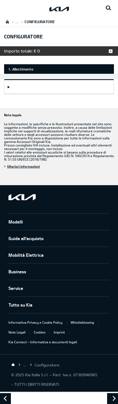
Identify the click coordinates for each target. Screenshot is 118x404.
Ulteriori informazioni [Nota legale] (23, 166)
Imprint (59, 332)
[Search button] (108, 8)
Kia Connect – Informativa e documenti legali (42, 342)
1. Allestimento (20, 69)
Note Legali (17, 332)
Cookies (40, 332)
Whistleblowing (82, 322)
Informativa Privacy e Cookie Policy (35, 322)
